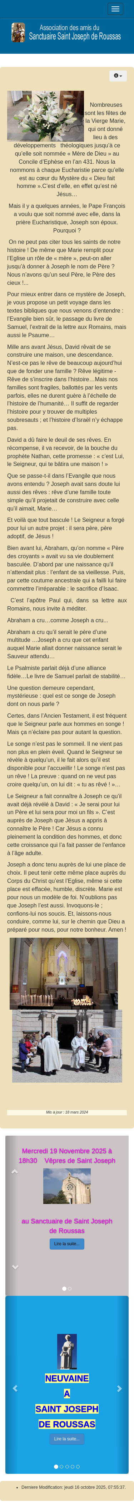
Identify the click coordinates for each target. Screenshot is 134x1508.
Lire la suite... (67, 1243)
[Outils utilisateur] (118, 76)
